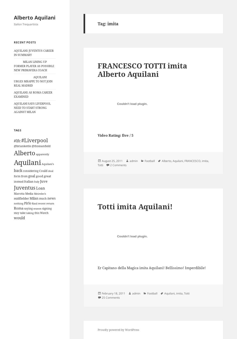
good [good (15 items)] (39, 176)
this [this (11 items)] (36, 213)
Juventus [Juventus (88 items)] (24, 187)
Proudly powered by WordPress (118, 330)
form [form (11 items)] (17, 176)
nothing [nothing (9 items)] (18, 203)
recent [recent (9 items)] (42, 203)
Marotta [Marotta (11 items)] (19, 193)
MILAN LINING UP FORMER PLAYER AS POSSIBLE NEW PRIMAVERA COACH (34, 66)
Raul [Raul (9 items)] (34, 203)
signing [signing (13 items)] (47, 208)
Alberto (166, 161)
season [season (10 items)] (37, 208)
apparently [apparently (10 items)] (42, 154)
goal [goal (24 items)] (31, 176)
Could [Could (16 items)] (43, 171)
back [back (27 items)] (18, 170)
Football (150, 161)
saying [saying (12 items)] (28, 208)
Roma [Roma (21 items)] (18, 208)
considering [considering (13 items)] (30, 171)
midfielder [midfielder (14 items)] (21, 198)
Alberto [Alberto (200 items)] (24, 153)
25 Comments (111, 298)
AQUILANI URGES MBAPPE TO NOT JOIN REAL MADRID (33, 81)
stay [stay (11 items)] (16, 213)
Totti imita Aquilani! (135, 206)
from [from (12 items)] (24, 176)
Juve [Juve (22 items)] (43, 181)
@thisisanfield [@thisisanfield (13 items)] (41, 146)
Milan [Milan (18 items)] (34, 198)
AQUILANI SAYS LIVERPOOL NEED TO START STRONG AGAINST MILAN (32, 108)
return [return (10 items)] (50, 203)
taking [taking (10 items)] (30, 213)
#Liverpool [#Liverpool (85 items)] (34, 140)
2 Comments (118, 165)
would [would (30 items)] (19, 217)
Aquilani (178, 161)
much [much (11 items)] (43, 198)
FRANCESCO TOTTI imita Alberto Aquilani (142, 70)
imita (205, 161)
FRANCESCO (192, 161)
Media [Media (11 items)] (29, 193)
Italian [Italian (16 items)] (28, 181)
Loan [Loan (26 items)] (40, 188)
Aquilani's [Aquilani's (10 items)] (48, 164)
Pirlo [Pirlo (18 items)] (27, 203)
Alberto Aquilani (35, 17)
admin (134, 161)
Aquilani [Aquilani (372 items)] (27, 162)
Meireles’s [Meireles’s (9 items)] (40, 193)
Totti (100, 165)
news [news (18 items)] (51, 198)
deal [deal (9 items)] (50, 171)
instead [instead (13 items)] (18, 182)
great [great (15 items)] (47, 176)
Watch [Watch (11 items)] (44, 213)
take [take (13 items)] (22, 213)
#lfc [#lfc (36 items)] (17, 140)
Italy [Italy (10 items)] (36, 181)
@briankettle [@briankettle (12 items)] (22, 146)
